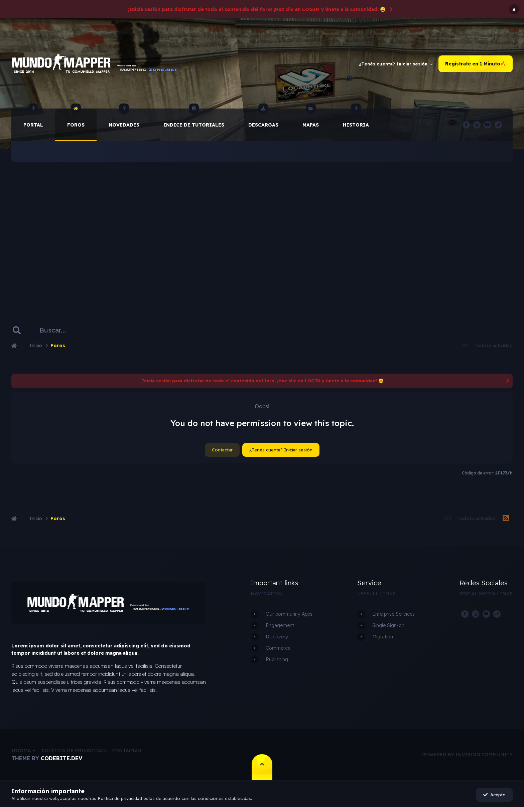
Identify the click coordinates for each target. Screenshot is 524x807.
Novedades (124, 118)
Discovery (277, 637)
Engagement (280, 625)
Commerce (278, 648)
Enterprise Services (393, 614)
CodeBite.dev (61, 758)
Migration (382, 637)
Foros (76, 118)
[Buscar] (62, 330)
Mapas (310, 118)
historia (356, 118)
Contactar (222, 449)
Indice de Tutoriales (193, 118)
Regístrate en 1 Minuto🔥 (475, 64)
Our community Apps (289, 614)
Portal (33, 118)
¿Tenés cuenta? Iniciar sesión (395, 63)
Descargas (263, 118)
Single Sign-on (388, 625)
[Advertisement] (262, 232)
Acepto (494, 794)
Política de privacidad (74, 751)
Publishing (277, 659)
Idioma (23, 751)
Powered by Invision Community (467, 755)
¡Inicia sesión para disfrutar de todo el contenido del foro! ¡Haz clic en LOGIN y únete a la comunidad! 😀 (257, 9)
